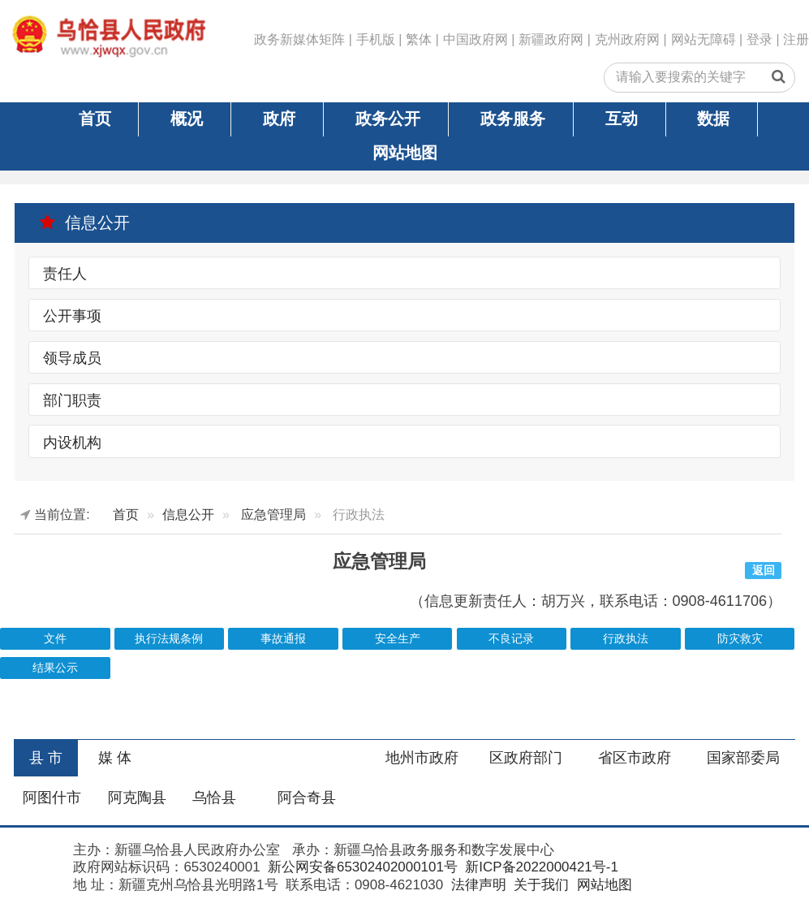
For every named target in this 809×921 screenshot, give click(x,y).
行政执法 (625, 639)
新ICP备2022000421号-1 (540, 867)
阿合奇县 (307, 797)
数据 (713, 119)
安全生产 (397, 639)
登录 (759, 39)
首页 (95, 119)
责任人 (65, 274)
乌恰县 (214, 797)
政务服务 (512, 119)
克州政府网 (627, 39)
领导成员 (72, 358)
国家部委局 (743, 758)
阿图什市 (52, 797)
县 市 (45, 758)
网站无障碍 (703, 39)
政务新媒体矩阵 (299, 39)
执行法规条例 (169, 639)
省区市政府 (634, 758)
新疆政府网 (551, 39)
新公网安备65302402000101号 (361, 867)
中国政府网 (475, 39)
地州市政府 (421, 758)
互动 (621, 119)
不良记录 (511, 639)
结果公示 (55, 668)
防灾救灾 (740, 639)
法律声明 (476, 885)
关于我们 (539, 885)
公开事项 (72, 316)
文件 (55, 639)
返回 (763, 570)
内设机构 (72, 442)
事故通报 (283, 639)
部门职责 (72, 400)
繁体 (419, 39)
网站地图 (404, 153)
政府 (279, 119)
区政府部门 (525, 758)
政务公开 (387, 119)
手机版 (375, 39)
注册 (796, 39)
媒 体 (114, 758)
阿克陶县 (137, 797)
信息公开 (84, 222)
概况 (186, 119)
